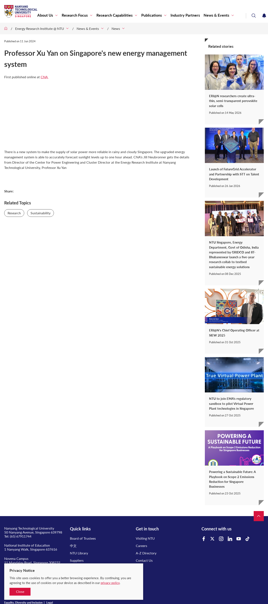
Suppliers (77, 560)
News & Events (216, 15)
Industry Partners (185, 15)
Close (20, 591)
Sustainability (41, 213)
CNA (44, 77)
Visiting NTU (145, 538)
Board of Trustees (83, 538)
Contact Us (144, 560)
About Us (45, 15)
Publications (151, 15)
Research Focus (75, 15)
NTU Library (79, 553)
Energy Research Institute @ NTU (39, 28)
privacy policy (110, 583)
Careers (141, 546)
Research (14, 213)
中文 (73, 546)
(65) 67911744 (20, 536)
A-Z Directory (146, 553)
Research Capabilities (114, 15)
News (116, 28)
